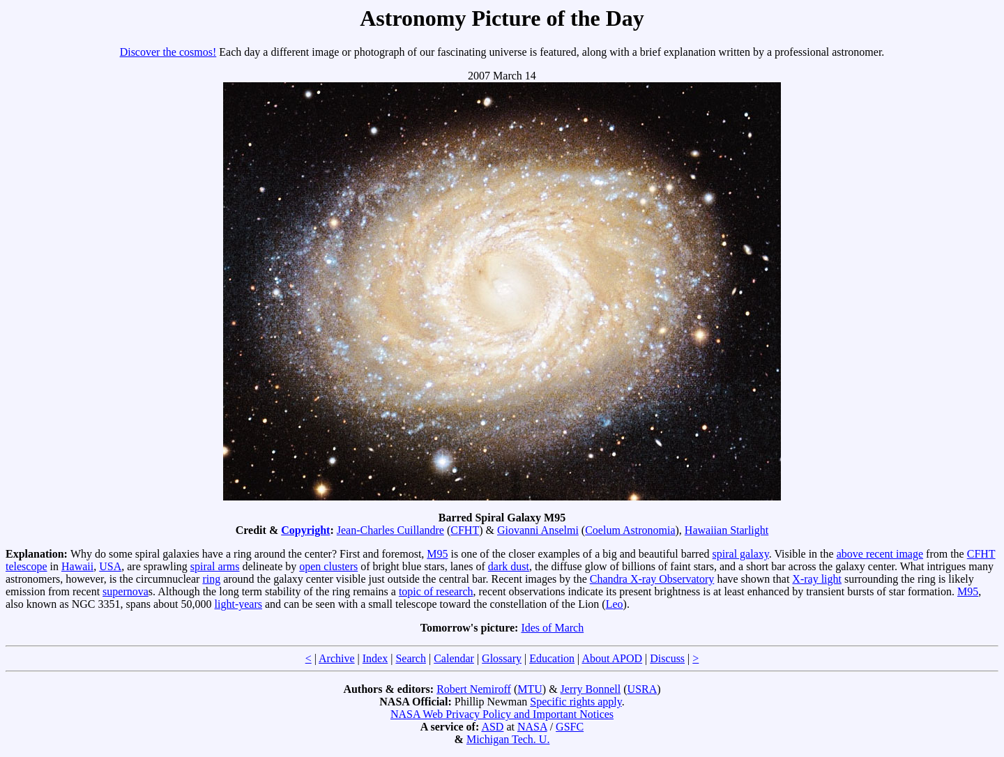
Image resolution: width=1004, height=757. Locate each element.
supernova (125, 591)
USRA (642, 689)
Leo (614, 604)
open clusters (328, 566)
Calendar (454, 658)
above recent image (880, 554)
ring (211, 579)
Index (375, 658)
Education (552, 658)
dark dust (508, 566)
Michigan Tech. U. (507, 739)
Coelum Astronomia (630, 530)
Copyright (305, 530)
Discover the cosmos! (168, 52)
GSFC (570, 727)
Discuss (667, 658)
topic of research (436, 591)
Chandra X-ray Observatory (652, 579)
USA (110, 566)
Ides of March (552, 628)
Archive (337, 658)
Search (410, 658)
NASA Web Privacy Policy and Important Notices (502, 714)
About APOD (611, 658)
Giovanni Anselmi (538, 530)
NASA (532, 727)
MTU (529, 689)
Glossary (502, 658)
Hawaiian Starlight (726, 530)
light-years (238, 604)
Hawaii (77, 566)
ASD (492, 727)
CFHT (464, 530)
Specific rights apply (575, 702)
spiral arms (215, 566)
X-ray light (817, 579)
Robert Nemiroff (473, 689)
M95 (437, 554)
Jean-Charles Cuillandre (390, 530)
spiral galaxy (741, 554)
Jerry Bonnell (591, 689)
